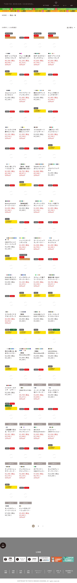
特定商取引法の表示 (69, 571)
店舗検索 (13, 571)
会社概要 (5, 571)
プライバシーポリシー (38, 571)
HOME (4, 15)
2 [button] (38, 526)
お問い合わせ (58, 571)
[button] (43, 527)
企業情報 (28, 571)
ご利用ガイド (49, 571)
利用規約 (21, 571)
